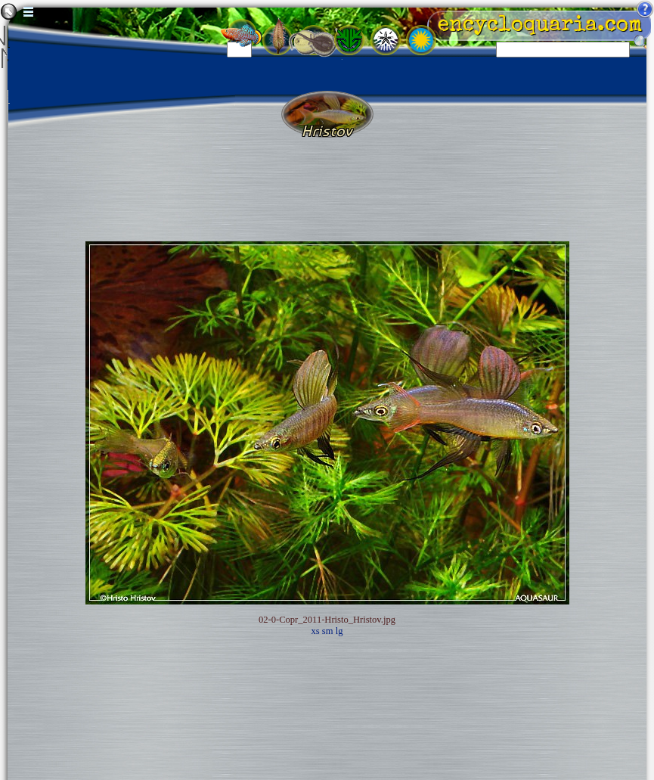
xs (316, 631)
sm (327, 631)
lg (339, 631)
